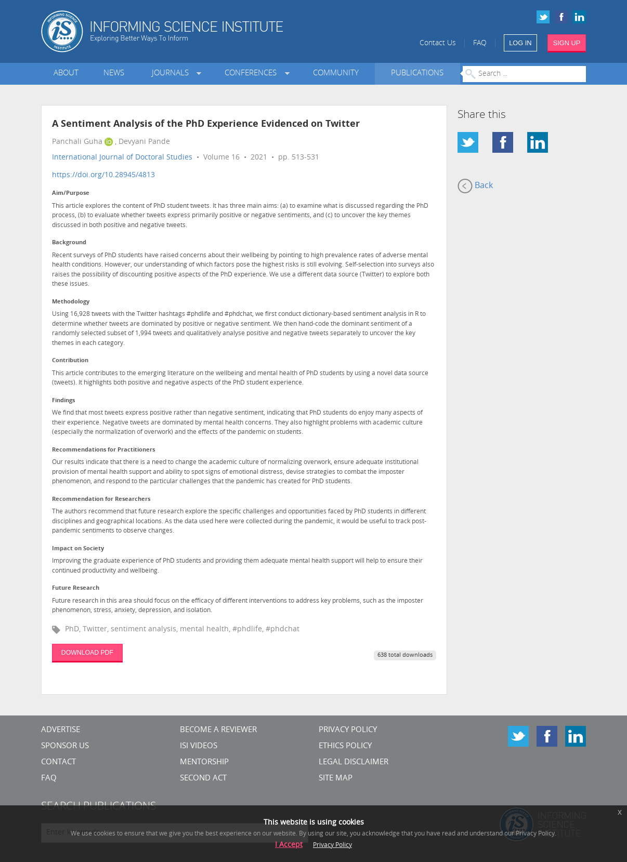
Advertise (60, 730)
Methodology (70, 302)
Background (69, 243)
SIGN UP (567, 43)
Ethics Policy (345, 746)
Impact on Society (78, 549)
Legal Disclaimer (353, 762)
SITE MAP (335, 779)
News (113, 73)
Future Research (75, 588)
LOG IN (520, 43)
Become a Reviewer (218, 730)
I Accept (289, 845)
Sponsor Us (65, 746)
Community (336, 73)
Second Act (203, 779)
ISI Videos (198, 746)
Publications (417, 73)
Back (475, 186)
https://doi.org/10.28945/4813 (103, 175)
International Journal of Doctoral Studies (122, 158)
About (66, 73)
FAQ (480, 43)
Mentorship (204, 762)
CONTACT (58, 762)
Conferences (253, 73)
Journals (172, 73)
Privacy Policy (348, 730)
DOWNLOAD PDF (87, 652)
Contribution (70, 361)
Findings (63, 401)
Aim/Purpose (70, 193)
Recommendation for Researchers (101, 499)
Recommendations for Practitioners (103, 450)
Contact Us (438, 43)
